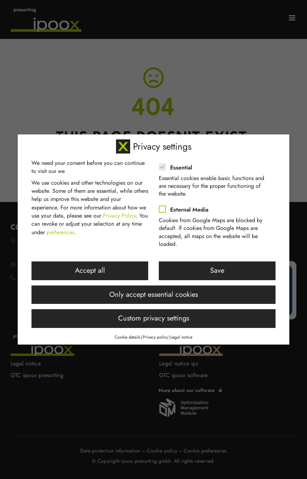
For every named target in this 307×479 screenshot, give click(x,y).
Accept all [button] (90, 269)
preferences (60, 230)
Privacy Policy (119, 214)
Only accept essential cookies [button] (153, 293)
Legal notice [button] (181, 336)
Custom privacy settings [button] (153, 317)
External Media (186, 208)
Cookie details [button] (127, 336)
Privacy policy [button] (155, 336)
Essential (178, 166)
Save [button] (217, 269)
